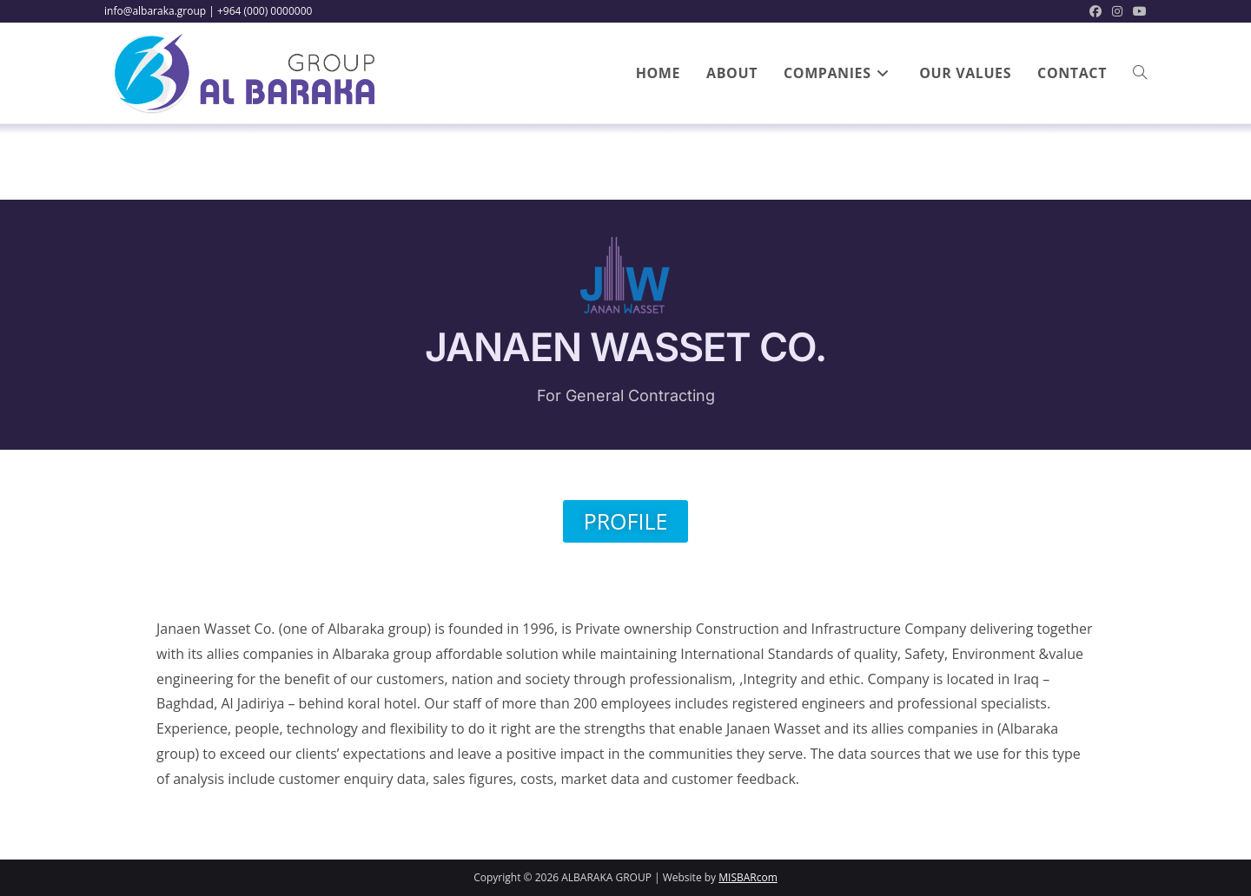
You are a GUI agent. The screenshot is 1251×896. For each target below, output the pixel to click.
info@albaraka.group (155, 10)
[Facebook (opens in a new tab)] (1095, 11)
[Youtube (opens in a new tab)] (1137, 11)
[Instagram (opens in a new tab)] (1117, 11)
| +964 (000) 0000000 (260, 10)
